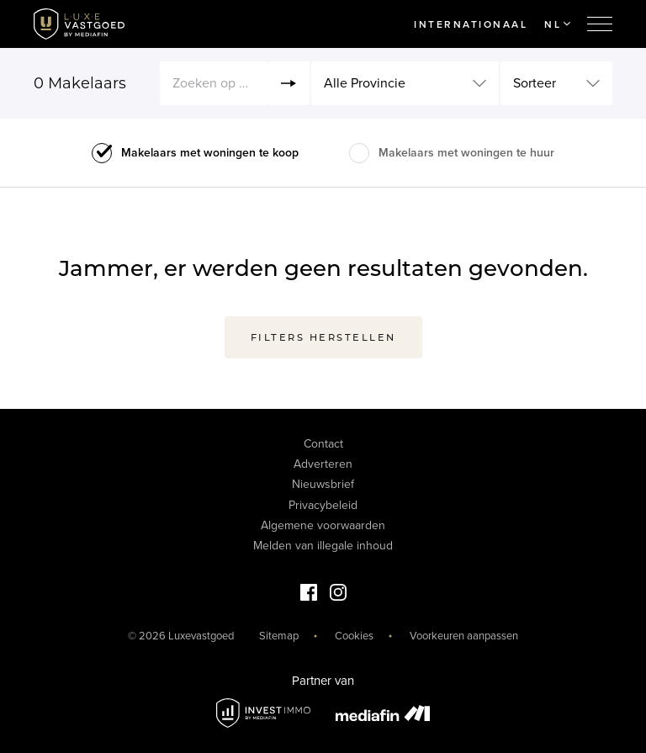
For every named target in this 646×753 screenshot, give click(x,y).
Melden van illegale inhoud (323, 545)
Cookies (354, 636)
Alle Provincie (364, 83)
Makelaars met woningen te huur (466, 153)
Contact (323, 444)
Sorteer (534, 83)
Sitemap (279, 636)
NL (557, 24)
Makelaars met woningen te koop (210, 153)
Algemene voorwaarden (323, 525)
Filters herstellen (323, 337)
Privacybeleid (323, 505)
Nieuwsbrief (323, 484)
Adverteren (323, 464)
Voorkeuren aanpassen (464, 636)
